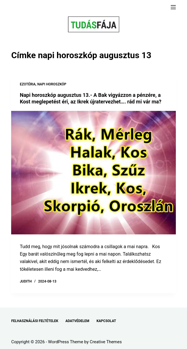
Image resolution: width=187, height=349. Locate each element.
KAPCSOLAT (106, 321)
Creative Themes (106, 341)
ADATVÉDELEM (77, 321)
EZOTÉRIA (28, 84)
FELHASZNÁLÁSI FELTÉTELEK (34, 321)
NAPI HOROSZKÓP (51, 84)
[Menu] (173, 7)
